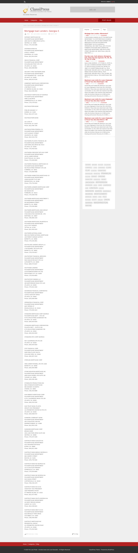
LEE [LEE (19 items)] (86, 188)
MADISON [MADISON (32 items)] (89, 191)
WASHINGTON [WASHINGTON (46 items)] (101, 203)
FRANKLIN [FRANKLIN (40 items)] (106, 173)
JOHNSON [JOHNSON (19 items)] (88, 185)
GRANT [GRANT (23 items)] (94, 176)
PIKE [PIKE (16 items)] (100, 197)
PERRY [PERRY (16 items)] (95, 197)
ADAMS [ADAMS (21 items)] (88, 164)
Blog (41, 20)
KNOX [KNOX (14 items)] (95, 185)
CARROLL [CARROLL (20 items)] (88, 167)
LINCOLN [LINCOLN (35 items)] (93, 188)
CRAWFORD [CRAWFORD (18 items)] (102, 170)
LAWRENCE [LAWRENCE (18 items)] (107, 185)
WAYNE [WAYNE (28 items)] (88, 205)
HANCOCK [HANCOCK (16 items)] (97, 179)
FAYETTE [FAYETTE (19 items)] (97, 173)
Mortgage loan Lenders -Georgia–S (41, 30)
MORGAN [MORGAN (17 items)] (88, 197)
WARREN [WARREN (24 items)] (88, 203)
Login (112, 1)
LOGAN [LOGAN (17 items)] (101, 188)
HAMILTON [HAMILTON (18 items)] (88, 179)
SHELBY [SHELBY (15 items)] (100, 200)
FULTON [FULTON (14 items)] (87, 176)
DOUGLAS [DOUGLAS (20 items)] (88, 173)
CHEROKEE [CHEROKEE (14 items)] (101, 167)
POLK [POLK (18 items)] (104, 197)
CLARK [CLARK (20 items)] (108, 167)
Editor (28, 33)
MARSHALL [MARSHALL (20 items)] (107, 191)
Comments (96, 29)
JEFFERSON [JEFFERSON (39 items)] (101, 182)
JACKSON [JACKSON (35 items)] (89, 182)
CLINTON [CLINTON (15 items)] (93, 170)
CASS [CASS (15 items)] (95, 167)
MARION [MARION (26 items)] (98, 191)
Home (26, 20)
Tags (104, 29)
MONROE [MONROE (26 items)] (89, 194)
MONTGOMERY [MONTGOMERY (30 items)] (100, 194)
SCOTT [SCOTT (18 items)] (94, 200)
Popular (87, 29)
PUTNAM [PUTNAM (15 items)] (87, 200)
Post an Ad (106, 20)
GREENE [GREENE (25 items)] (101, 176)
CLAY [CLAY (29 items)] (87, 170)
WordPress (111, 549)
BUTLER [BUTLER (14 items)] (100, 164)
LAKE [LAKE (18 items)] (100, 185)
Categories (34, 20)
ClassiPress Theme (94, 549)
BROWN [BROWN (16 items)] (94, 164)
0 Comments (104, 35)
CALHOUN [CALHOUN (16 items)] (107, 164)
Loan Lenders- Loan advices (34, 25)
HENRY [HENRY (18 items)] (103, 179)
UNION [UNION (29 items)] (107, 200)
